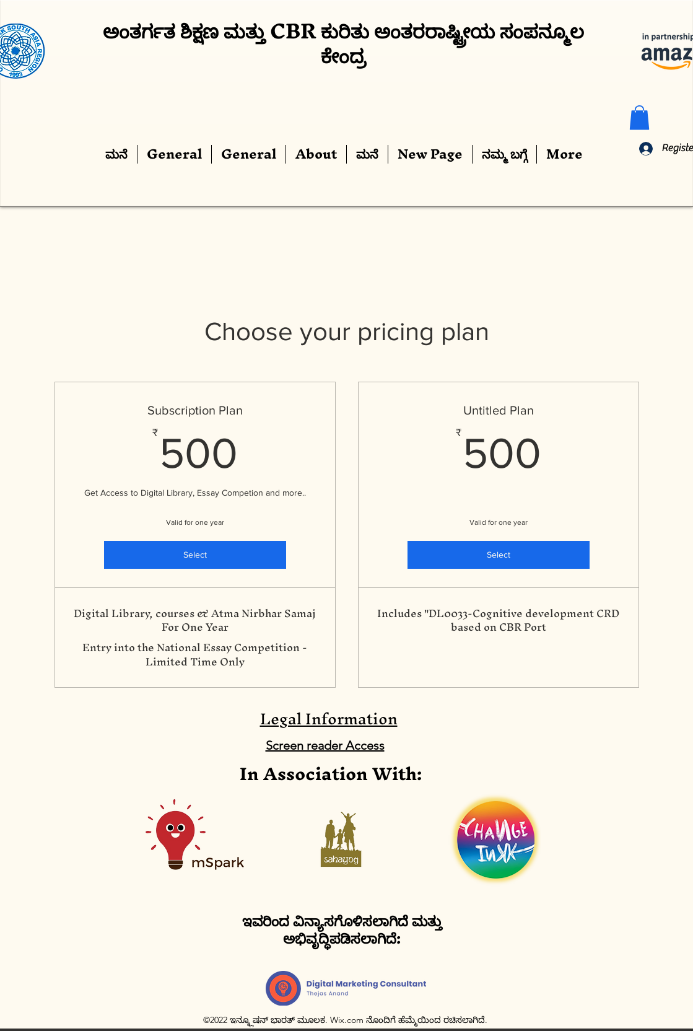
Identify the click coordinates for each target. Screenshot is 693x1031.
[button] (639, 117)
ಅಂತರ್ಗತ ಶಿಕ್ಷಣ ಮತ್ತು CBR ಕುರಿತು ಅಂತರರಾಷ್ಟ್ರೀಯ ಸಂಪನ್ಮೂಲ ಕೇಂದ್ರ (343, 43)
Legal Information (329, 718)
